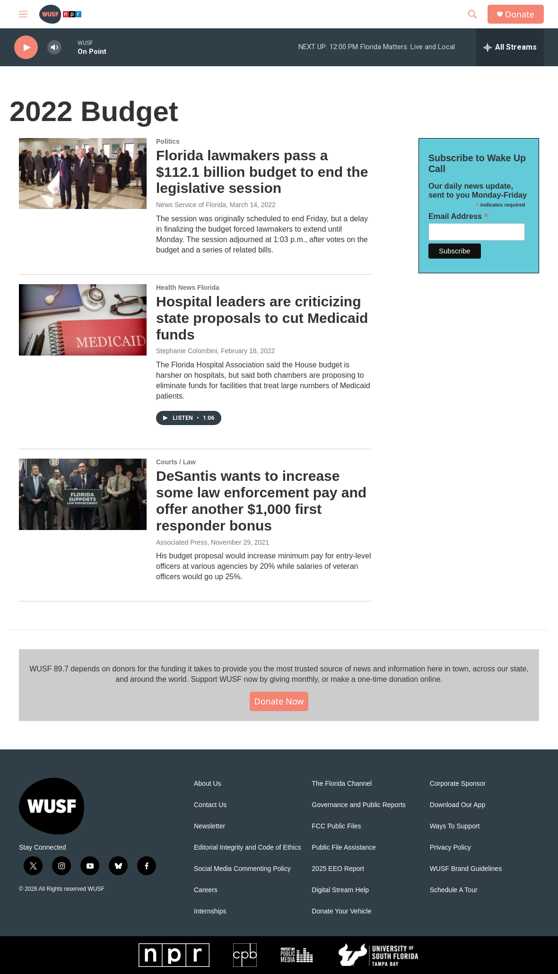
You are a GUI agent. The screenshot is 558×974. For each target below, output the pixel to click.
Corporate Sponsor (458, 783)
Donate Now (279, 701)
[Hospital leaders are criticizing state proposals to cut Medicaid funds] (83, 319)
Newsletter (209, 826)
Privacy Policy (450, 847)
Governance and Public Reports (358, 805)
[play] (26, 47)
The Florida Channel (342, 783)
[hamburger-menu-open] (23, 14)
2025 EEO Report (338, 868)
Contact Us (210, 805)
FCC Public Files (336, 826)
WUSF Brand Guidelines (466, 868)
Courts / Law (176, 462)
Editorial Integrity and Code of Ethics (247, 847)
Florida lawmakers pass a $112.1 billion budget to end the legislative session (262, 172)
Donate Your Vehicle (341, 911)
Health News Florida (187, 287)
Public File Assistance (343, 847)
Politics (168, 141)
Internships (210, 911)
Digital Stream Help (340, 890)
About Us (207, 783)
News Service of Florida (191, 205)
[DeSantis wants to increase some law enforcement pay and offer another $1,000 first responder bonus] (83, 494)
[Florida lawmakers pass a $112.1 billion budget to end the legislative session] (83, 173)
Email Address (458, 216)
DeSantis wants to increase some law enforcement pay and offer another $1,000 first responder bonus (261, 500)
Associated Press (181, 542)
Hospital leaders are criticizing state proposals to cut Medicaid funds (262, 318)
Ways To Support (455, 826)
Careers (206, 890)
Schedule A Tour (454, 890)
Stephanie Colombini (186, 351)
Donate (519, 14)
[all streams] (510, 47)
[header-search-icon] (472, 14)
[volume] (54, 47)
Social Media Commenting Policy (242, 868)
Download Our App (458, 805)
